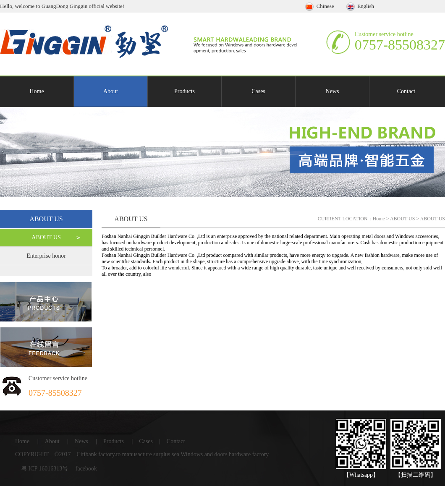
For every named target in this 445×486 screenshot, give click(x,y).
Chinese (320, 6)
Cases (258, 91)
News (332, 91)
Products (184, 91)
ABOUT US (45, 237)
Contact (406, 91)
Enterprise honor (46, 256)
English (360, 6)
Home (36, 91)
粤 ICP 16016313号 (44, 468)
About (110, 91)
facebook (86, 468)
